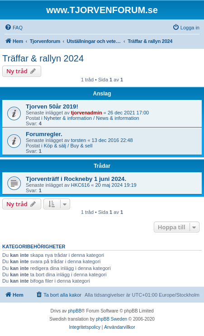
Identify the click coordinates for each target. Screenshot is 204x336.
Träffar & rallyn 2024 (43, 58)
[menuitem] (14, 27)
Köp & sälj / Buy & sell (68, 145)
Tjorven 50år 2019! (52, 106)
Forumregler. (44, 134)
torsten (78, 140)
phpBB (74, 310)
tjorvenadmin (86, 112)
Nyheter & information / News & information (91, 118)
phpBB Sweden (111, 319)
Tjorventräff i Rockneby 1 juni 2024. (76, 178)
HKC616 (80, 185)
